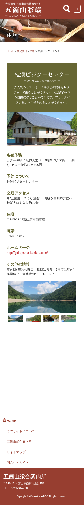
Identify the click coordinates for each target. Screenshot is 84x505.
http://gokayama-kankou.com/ (27, 253)
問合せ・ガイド (18, 462)
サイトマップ (16, 452)
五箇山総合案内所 (19, 441)
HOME (11, 420)
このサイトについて (21, 431)
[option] (42, 297)
